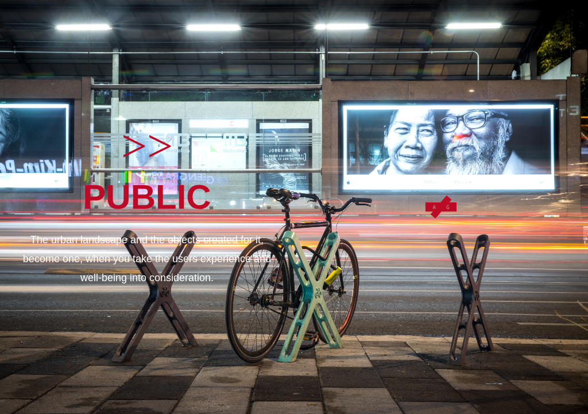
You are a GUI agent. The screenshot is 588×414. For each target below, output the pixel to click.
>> (147, 146)
